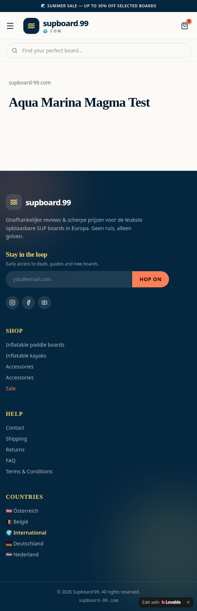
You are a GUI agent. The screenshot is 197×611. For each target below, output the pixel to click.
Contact (15, 427)
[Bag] (184, 25)
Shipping (16, 438)
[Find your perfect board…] (98, 50)
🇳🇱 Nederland (22, 554)
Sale (11, 388)
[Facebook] (28, 302)
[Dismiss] (188, 602)
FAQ (11, 460)
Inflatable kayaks (26, 355)
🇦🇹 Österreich (22, 510)
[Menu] (10, 25)
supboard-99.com (30, 82)
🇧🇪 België (17, 521)
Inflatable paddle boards (35, 344)
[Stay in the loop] (69, 279)
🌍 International (26, 532)
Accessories (20, 366)
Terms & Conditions (29, 471)
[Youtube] (44, 302)
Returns (15, 449)
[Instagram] (12, 302)
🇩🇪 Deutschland (24, 543)
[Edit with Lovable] (161, 602)
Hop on (150, 279)
